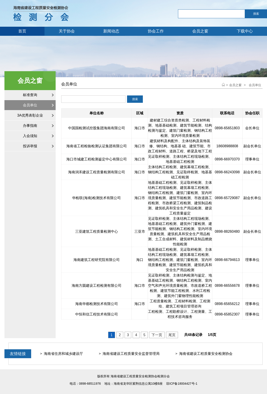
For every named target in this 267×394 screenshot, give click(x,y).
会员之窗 (200, 31)
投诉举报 (30, 146)
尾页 (172, 335)
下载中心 (245, 31)
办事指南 (30, 125)
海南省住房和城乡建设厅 (63, 354)
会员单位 (30, 105)
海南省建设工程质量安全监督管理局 (131, 354)
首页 (22, 31)
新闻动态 (111, 31)
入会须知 (30, 136)
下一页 (157, 335)
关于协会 (67, 31)
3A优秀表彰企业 (30, 115)
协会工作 (156, 31)
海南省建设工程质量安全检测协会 (206, 354)
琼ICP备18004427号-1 (181, 383)
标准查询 (30, 95)
